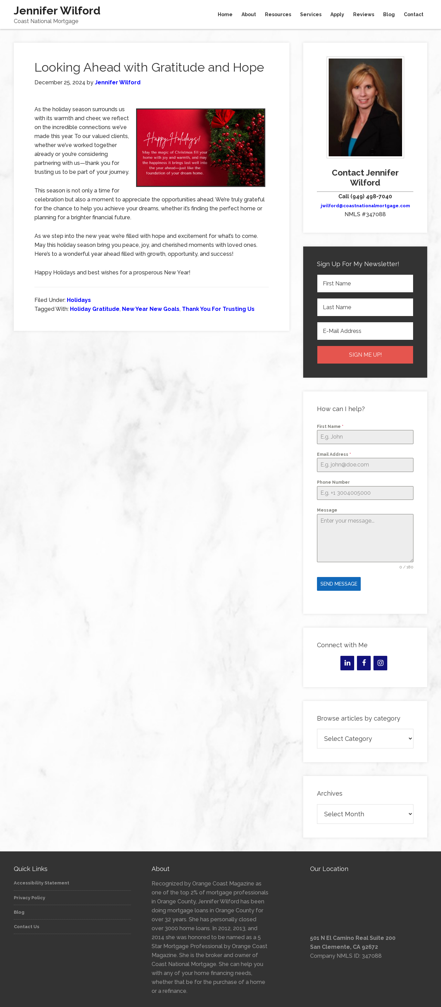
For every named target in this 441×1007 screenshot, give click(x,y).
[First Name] (365, 283)
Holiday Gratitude (95, 309)
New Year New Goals (151, 309)
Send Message (338, 584)
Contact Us (26, 924)
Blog (19, 909)
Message (327, 510)
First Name (330, 426)
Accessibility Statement (41, 880)
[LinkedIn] (347, 660)
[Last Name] (365, 307)
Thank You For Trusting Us (218, 309)
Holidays (79, 300)
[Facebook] (364, 660)
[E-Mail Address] (365, 331)
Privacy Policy (29, 895)
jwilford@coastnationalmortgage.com (365, 205)
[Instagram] (380, 660)
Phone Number (333, 482)
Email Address (334, 454)
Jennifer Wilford (57, 10)
